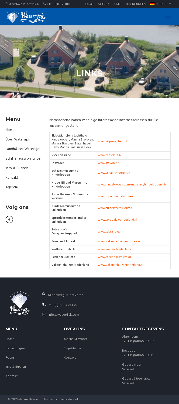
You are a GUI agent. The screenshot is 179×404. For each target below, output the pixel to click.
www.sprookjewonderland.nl (117, 219)
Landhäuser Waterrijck (23, 149)
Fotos (10, 357)
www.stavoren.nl (109, 163)
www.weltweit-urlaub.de (114, 249)
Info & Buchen (17, 168)
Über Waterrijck (18, 139)
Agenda (103, 4)
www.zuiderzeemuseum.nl (115, 208)
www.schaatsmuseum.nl (114, 173)
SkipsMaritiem (74, 348)
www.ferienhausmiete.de (115, 257)
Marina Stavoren (76, 339)
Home (89, 4)
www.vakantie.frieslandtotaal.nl (119, 241)
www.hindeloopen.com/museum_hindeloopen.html (133, 184)
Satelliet (128, 369)
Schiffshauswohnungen (24, 158)
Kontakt (12, 178)
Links (118, 4)
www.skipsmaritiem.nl (112, 141)
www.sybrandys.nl (110, 231)
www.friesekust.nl (109, 155)
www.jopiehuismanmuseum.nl (118, 196)
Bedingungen (136, 4)
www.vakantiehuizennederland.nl (120, 265)
